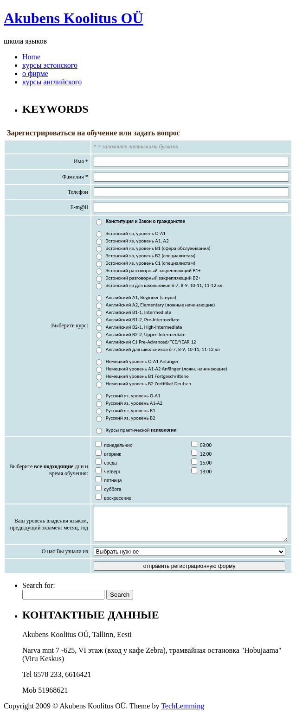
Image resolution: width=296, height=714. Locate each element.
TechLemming (182, 706)
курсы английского (52, 82)
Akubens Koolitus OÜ (73, 18)
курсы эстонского (49, 65)
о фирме (35, 73)
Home (31, 57)
